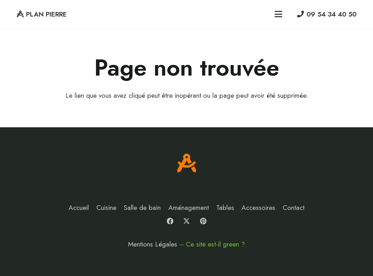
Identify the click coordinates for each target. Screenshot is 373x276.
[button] (278, 14)
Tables (225, 207)
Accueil (79, 207)
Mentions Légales (152, 244)
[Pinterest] (203, 221)
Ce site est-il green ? (215, 244)
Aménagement (188, 207)
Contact (293, 207)
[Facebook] (169, 221)
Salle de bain (142, 207)
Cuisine (106, 207)
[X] (186, 221)
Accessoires (258, 207)
